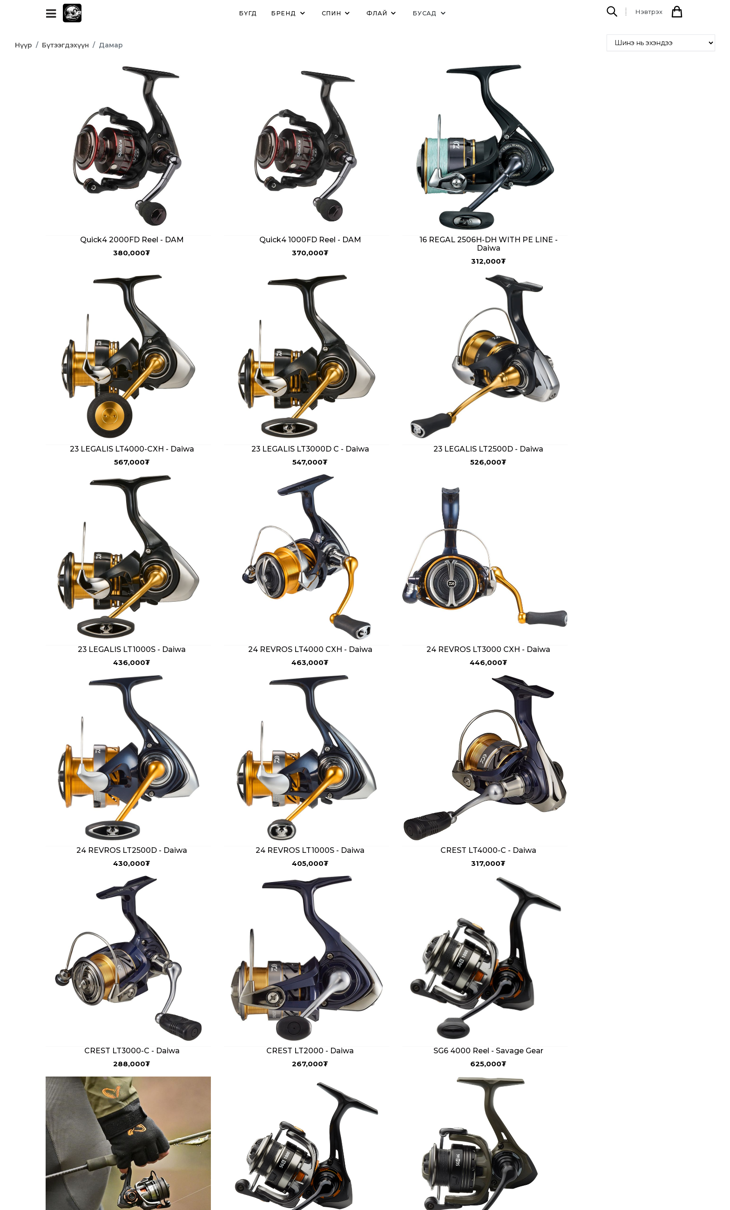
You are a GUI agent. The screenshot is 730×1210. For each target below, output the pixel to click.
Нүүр (23, 45)
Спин (337, 13)
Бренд (289, 13)
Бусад (430, 13)
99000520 (419, 1120)
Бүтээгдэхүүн (65, 45)
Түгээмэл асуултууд (242, 1117)
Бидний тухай (232, 1086)
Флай (382, 13)
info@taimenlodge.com (465, 1139)
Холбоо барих (232, 1101)
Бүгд (248, 13)
